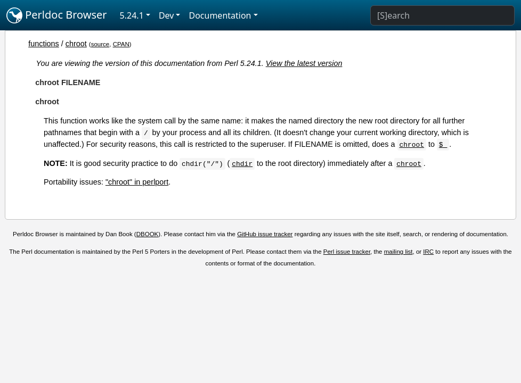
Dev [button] (166, 15)
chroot (76, 43)
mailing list (398, 251)
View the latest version (304, 63)
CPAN (121, 44)
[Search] (442, 15)
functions (43, 43)
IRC (428, 251)
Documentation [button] (220, 15)
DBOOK (147, 234)
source (100, 44)
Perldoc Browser (56, 15)
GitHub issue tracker (264, 234)
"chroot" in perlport (136, 182)
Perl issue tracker (346, 251)
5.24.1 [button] (132, 15)
